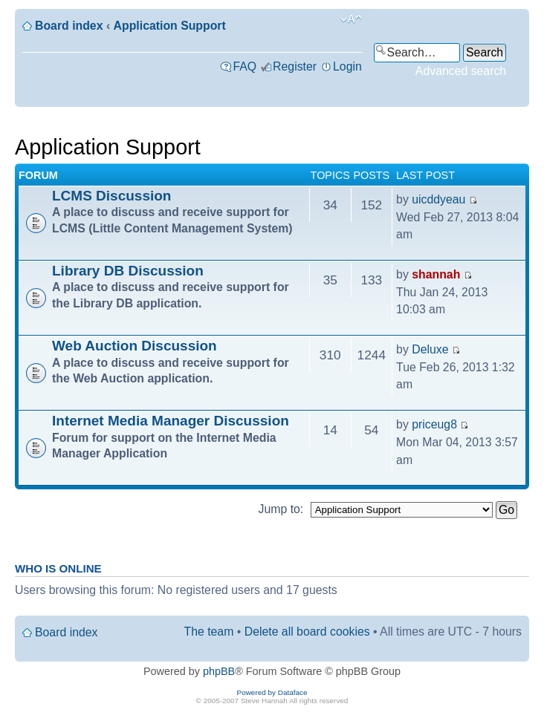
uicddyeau (438, 199)
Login (347, 66)
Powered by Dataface (272, 692)
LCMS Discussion (111, 195)
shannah (436, 274)
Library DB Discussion (128, 270)
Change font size (351, 19)
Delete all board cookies (307, 631)
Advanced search (460, 71)
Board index (69, 25)
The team (209, 631)
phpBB (219, 671)
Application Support (170, 25)
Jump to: (281, 509)
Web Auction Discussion (134, 345)
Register (295, 66)
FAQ (244, 66)
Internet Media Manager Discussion (170, 420)
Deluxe (430, 349)
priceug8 (434, 424)
